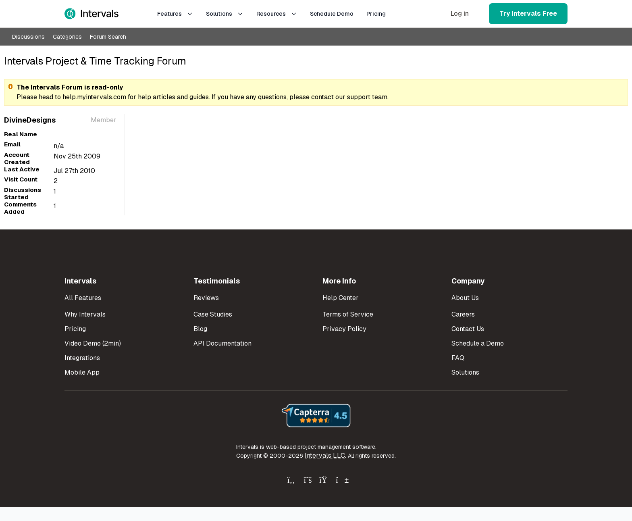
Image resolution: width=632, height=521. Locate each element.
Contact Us (467, 329)
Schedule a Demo (477, 343)
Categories (67, 36)
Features (175, 13)
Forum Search (108, 36)
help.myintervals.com (94, 97)
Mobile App (82, 372)
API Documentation (222, 343)
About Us (465, 298)
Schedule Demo (331, 13)
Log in (460, 13)
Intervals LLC (325, 455)
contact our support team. (350, 97)
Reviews (206, 298)
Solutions (224, 13)
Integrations (82, 358)
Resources (276, 13)
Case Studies (212, 314)
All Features (82, 298)
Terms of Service (347, 314)
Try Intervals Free (528, 13)
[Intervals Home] (91, 13)
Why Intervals (85, 314)
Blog (200, 329)
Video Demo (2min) (92, 343)
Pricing (376, 13)
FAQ (457, 358)
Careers (463, 314)
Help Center (340, 298)
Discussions (28, 36)
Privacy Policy (344, 329)
